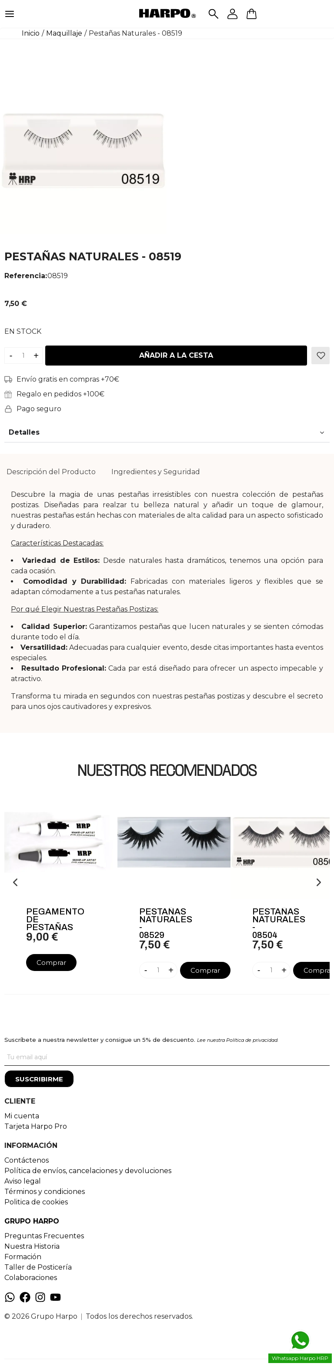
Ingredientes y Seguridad (155, 472)
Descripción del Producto (51, 472)
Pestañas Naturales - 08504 (278, 923)
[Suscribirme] (39, 1078)
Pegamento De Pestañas (55, 919)
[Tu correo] (167, 1057)
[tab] (51, 472)
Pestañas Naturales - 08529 (165, 923)
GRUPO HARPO (31, 1221)
